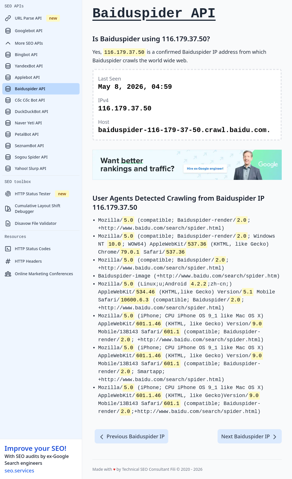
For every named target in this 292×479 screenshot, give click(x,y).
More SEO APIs (24, 43)
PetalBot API (21, 134)
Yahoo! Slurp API (25, 168)
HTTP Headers (23, 261)
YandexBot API (24, 66)
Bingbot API (21, 54)
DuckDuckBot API (26, 111)
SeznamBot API (24, 145)
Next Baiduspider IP (249, 436)
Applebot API (22, 77)
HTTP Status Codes (27, 248)
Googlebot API (23, 30)
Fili (172, 469)
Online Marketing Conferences (39, 273)
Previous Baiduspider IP (131, 436)
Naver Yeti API (23, 123)
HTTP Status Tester (37, 193)
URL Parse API (32, 18)
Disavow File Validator (30, 223)
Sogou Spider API (26, 157)
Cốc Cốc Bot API (25, 100)
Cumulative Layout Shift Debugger (32, 208)
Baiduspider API (25, 88)
